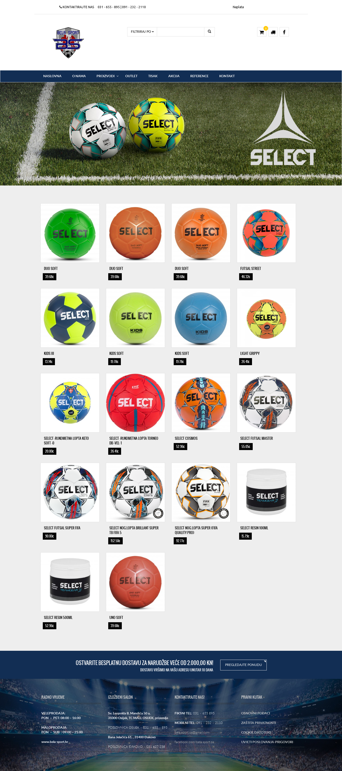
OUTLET (131, 76)
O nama (79, 76)
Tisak (153, 76)
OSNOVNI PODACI (255, 713)
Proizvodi (106, 76)
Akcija (174, 76)
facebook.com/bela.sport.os (194, 742)
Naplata (238, 7)
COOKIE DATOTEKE (256, 732)
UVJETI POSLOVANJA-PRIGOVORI (267, 742)
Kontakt (227, 76)
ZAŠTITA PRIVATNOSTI (258, 723)
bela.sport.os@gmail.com (192, 732)
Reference (199, 76)
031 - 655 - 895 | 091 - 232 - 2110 (122, 7)
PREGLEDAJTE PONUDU (243, 665)
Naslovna (52, 76)
